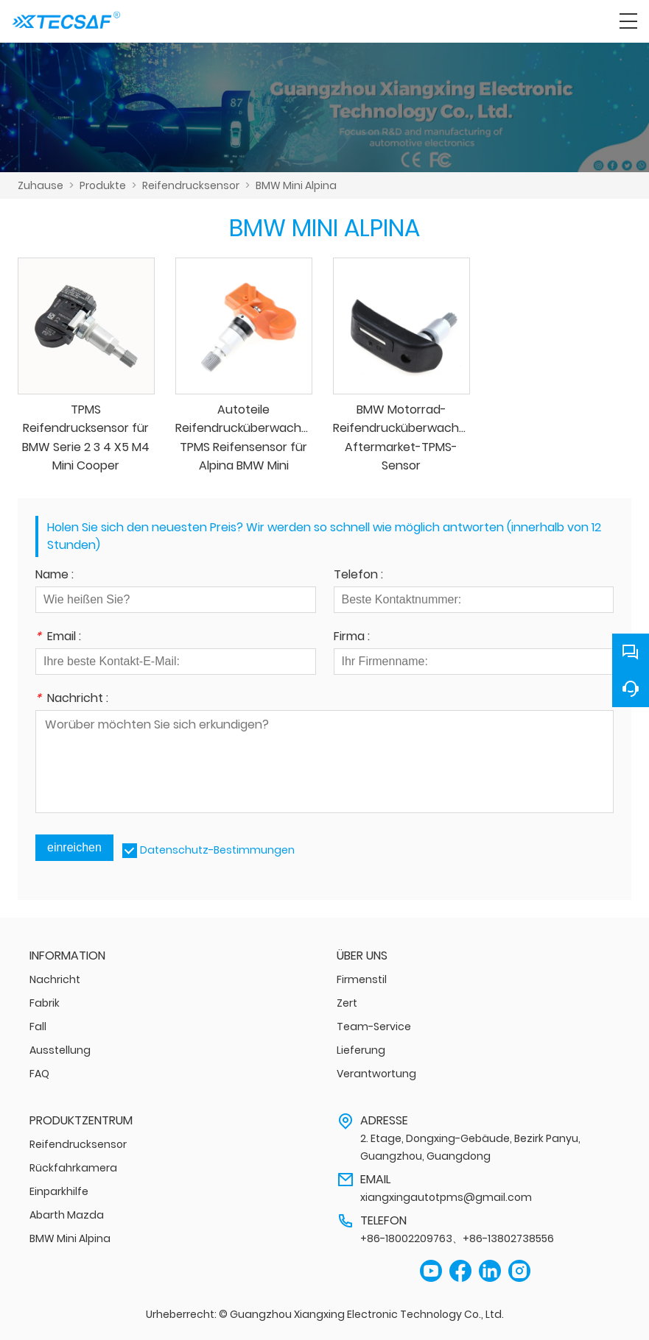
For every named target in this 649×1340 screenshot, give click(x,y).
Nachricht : (71, 699)
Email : (58, 638)
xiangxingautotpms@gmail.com (446, 1197)
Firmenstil (362, 979)
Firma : (352, 638)
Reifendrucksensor (190, 185)
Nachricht (54, 979)
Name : (54, 576)
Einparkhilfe (58, 1191)
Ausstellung (60, 1050)
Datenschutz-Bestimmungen (217, 850)
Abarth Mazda (66, 1215)
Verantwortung (376, 1073)
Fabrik (44, 1003)
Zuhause (40, 185)
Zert (347, 1003)
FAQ (39, 1073)
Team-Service (374, 1026)
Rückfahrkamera (73, 1167)
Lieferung (361, 1050)
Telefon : (358, 576)
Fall (37, 1026)
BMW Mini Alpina (296, 185)
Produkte (103, 185)
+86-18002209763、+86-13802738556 (457, 1238)
